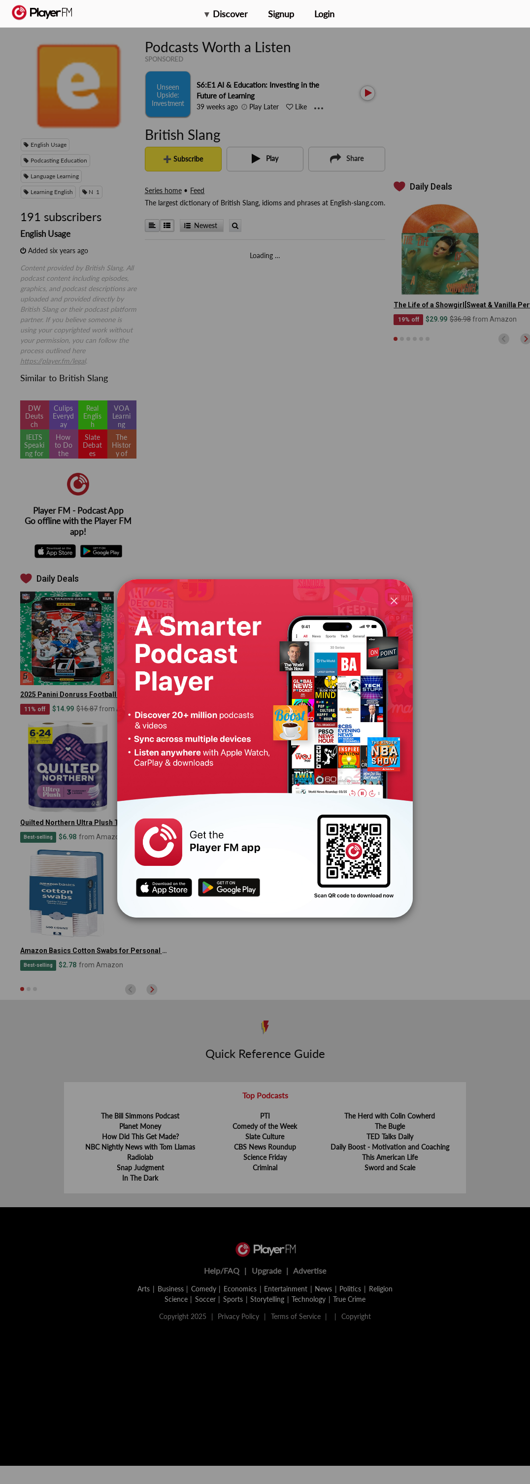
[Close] (394, 600)
